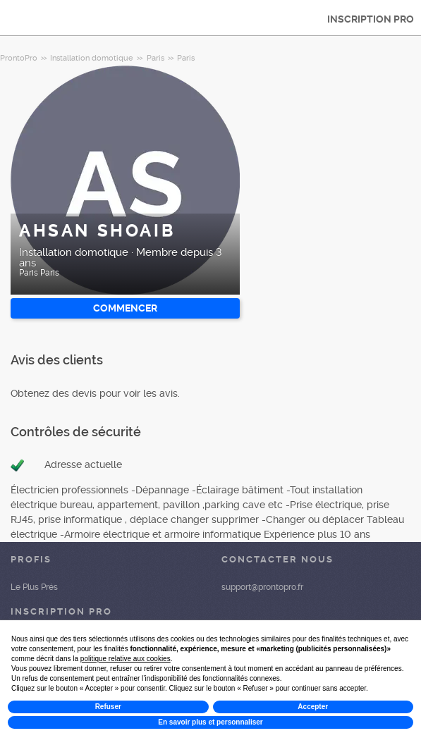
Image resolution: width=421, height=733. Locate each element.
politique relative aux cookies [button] (125, 659)
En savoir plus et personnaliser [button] (210, 722)
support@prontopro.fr (262, 587)
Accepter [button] (313, 706)
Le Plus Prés (34, 587)
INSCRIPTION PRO (370, 19)
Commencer (125, 308)
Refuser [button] (108, 706)
